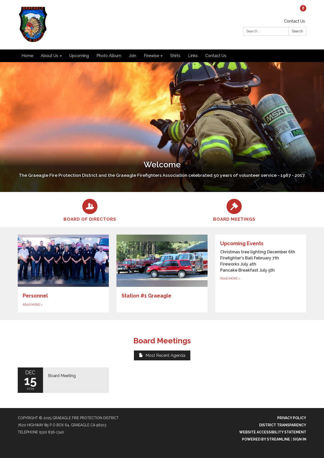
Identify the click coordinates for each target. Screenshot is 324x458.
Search (297, 31)
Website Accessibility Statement (272, 432)
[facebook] (303, 10)
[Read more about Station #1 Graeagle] (162, 273)
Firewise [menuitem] (151, 55)
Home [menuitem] (27, 55)
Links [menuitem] (193, 55)
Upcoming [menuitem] (79, 55)
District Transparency (282, 425)
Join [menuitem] (132, 55)
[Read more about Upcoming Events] (260, 273)
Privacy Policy (291, 418)
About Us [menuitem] (49, 55)
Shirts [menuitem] (175, 55)
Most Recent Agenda (162, 355)
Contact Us (294, 21)
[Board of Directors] (90, 209)
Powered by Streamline (266, 439)
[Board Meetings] (234, 209)
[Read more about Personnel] (63, 273)
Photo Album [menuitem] (108, 55)
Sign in (299, 439)
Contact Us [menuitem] (215, 55)
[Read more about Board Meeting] (63, 380)
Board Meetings (162, 340)
